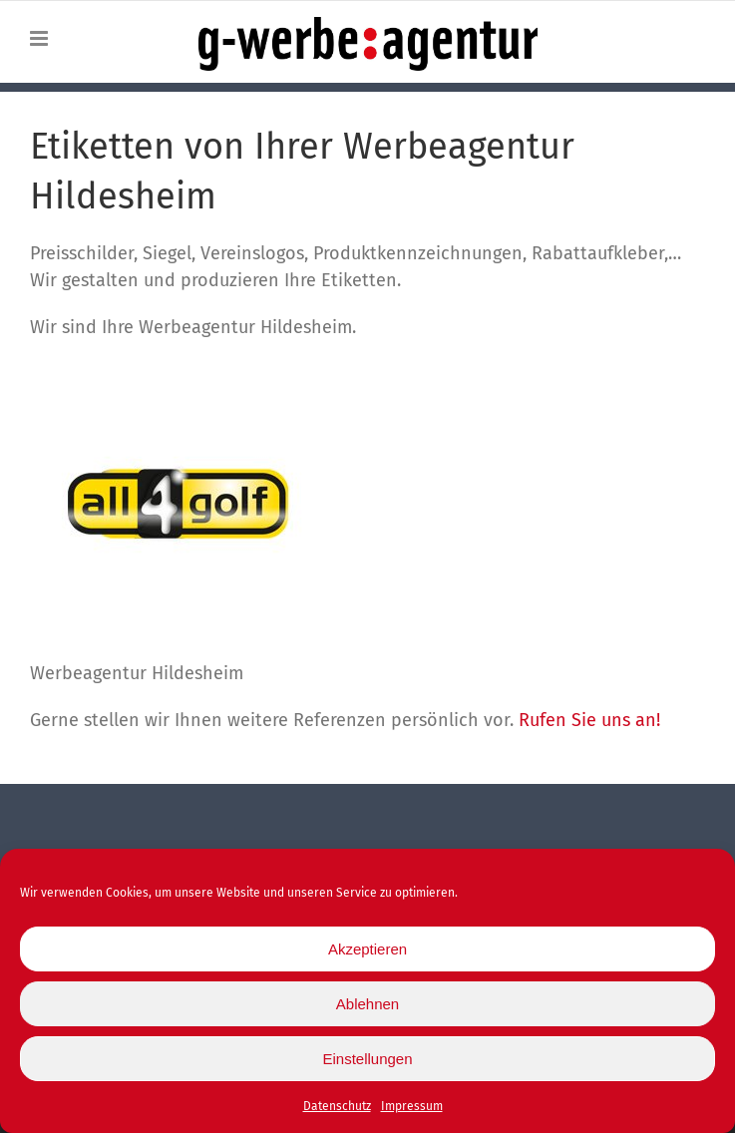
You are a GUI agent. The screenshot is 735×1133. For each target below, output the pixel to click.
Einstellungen (367, 1063)
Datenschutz (337, 1112)
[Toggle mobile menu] (40, 38)
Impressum (412, 1112)
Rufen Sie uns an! (589, 720)
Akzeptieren (367, 953)
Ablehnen (367, 1008)
